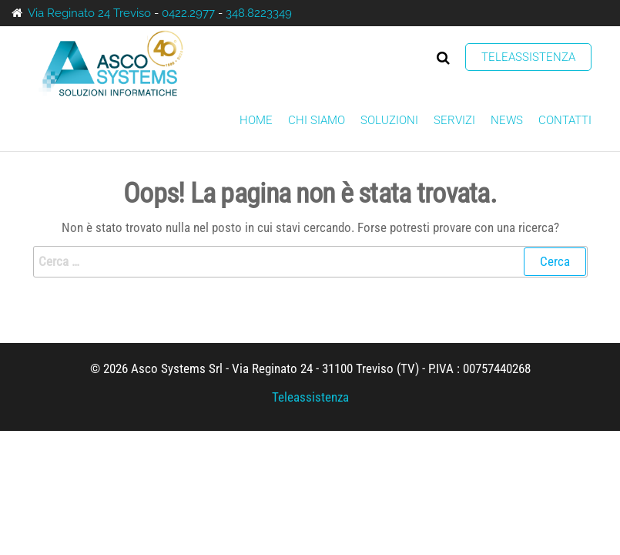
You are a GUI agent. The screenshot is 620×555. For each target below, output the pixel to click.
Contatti (565, 120)
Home (256, 120)
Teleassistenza (528, 57)
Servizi (454, 120)
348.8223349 (259, 13)
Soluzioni (389, 120)
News (507, 120)
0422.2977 (188, 13)
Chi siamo (316, 120)
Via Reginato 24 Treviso (89, 13)
